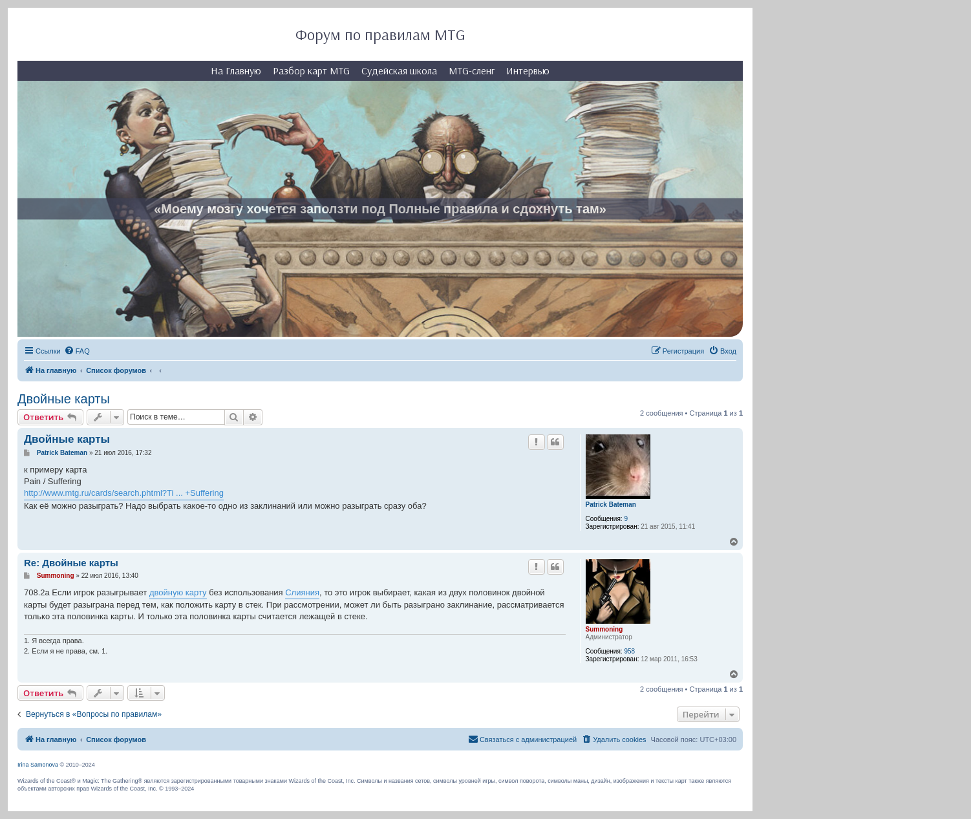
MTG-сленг (472, 70)
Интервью (528, 70)
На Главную (236, 70)
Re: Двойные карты (71, 562)
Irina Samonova (37, 764)
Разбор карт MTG (311, 70)
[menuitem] (77, 351)
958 (629, 651)
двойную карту (178, 592)
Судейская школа (399, 70)
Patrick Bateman (611, 504)
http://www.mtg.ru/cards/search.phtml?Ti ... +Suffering (124, 493)
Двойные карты (63, 399)
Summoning (604, 629)
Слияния (302, 592)
